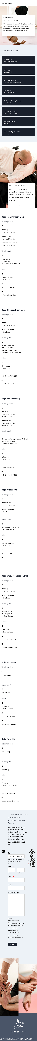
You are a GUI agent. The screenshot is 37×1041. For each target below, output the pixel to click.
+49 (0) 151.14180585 (9, 475)
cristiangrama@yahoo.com (11, 801)
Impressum (23, 1039)
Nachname (20, 873)
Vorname (10, 873)
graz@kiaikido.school (9, 647)
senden (12, 944)
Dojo (10, 853)
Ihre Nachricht (13, 893)
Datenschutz (30, 1039)
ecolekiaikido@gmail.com (11, 724)
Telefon (10, 885)
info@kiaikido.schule (9, 384)
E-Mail (11, 877)
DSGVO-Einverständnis (14, 920)
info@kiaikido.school (9, 295)
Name (11, 867)
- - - (3, 561)
